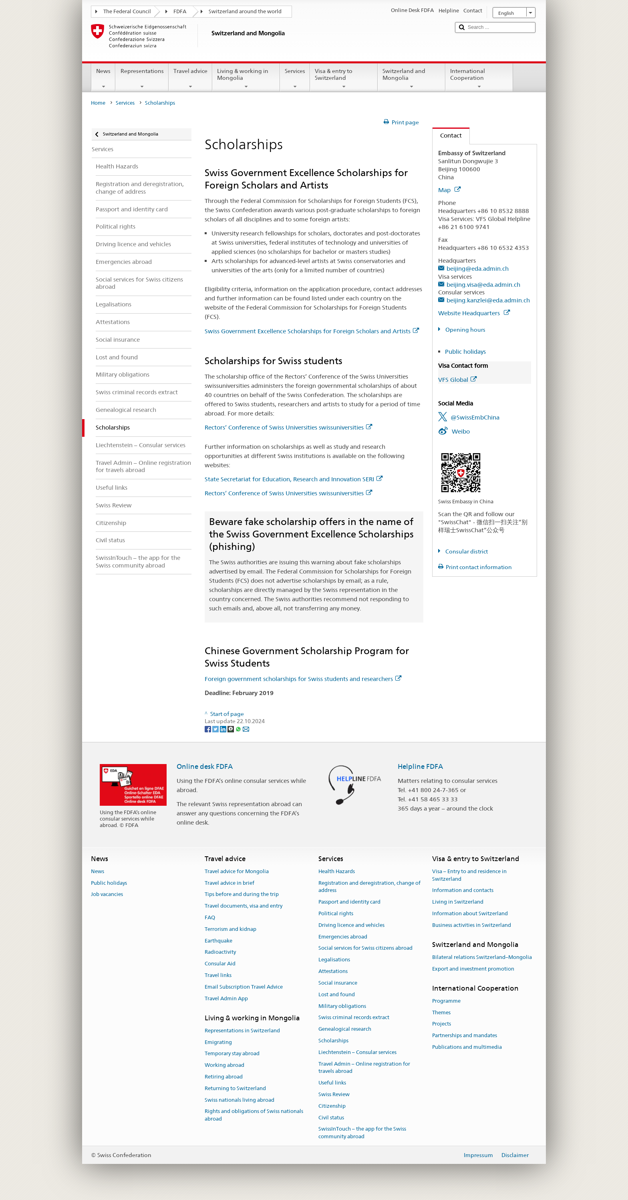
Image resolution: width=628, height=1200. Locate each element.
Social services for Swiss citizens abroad (365, 948)
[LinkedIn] (223, 729)
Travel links (218, 975)
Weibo (461, 431)
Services (295, 78)
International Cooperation (479, 78)
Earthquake (218, 941)
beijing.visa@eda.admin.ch (483, 284)
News (103, 78)
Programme (446, 1001)
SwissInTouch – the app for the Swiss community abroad (362, 1133)
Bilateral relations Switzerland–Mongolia (482, 957)
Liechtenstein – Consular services (357, 1052)
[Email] (246, 729)
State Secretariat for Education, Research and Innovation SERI (293, 479)
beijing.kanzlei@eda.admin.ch (488, 300)
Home (98, 103)
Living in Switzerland (457, 902)
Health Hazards (336, 871)
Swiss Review (334, 1094)
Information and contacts (462, 891)
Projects (441, 1024)
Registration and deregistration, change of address (369, 887)
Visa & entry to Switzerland (343, 78)
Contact (447, 135)
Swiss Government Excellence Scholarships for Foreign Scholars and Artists (312, 331)
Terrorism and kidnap (230, 929)
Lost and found (336, 994)
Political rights (335, 913)
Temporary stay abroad (232, 1054)
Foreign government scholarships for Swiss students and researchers (303, 679)
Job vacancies (107, 895)
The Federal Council (127, 11)
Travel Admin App (226, 998)
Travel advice (190, 78)
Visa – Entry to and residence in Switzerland (469, 875)
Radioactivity (220, 952)
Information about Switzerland (470, 913)
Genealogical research (344, 1029)
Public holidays (465, 351)
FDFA (179, 11)
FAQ (210, 917)
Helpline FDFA (420, 766)
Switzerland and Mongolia (411, 78)
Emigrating (218, 1042)
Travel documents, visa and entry (243, 906)
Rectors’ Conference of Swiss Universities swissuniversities (288, 427)
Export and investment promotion (473, 969)
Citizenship (332, 1106)
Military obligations (342, 1006)
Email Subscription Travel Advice (244, 987)
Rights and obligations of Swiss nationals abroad (254, 1115)
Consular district (466, 551)
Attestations (333, 971)
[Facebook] (208, 729)
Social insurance (337, 983)
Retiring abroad (224, 1077)
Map (449, 190)
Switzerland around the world (245, 11)
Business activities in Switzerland (471, 925)
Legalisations (334, 960)
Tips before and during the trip (242, 895)
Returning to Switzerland (235, 1088)
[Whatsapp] (239, 729)
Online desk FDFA (205, 766)
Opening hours (464, 329)
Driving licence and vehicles (351, 925)
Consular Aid (220, 964)
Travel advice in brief (229, 883)
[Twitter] (216, 729)
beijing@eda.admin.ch (478, 268)
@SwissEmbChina (475, 417)
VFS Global (457, 379)
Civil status (331, 1118)
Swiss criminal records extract (353, 1018)
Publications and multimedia (467, 1047)
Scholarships (333, 1041)
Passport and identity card (349, 902)
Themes (441, 1012)
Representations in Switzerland (242, 1031)
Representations (142, 78)
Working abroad (224, 1065)
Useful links (332, 1083)
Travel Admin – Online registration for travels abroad (364, 1067)
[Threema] (231, 729)
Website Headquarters (474, 313)
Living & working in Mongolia (246, 78)
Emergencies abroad (342, 937)
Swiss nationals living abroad (239, 1100)
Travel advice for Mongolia (237, 871)
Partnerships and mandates (464, 1035)
